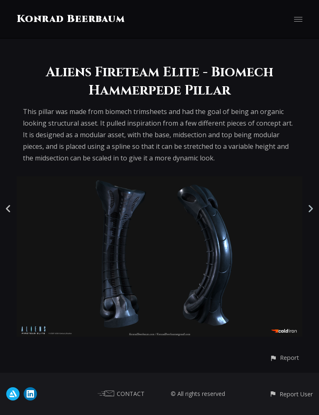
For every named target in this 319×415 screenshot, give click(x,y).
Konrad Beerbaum (71, 19)
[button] (284, 357)
